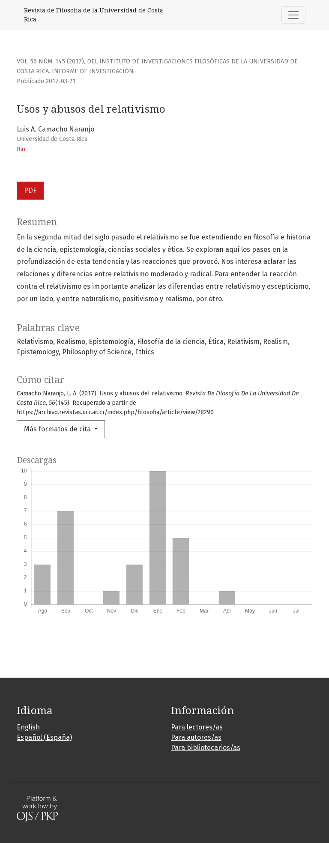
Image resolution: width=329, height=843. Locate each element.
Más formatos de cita (58, 429)
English (28, 727)
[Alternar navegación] (293, 15)
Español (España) (44, 737)
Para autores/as (196, 737)
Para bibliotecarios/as (205, 748)
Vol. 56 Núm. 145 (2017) (50, 61)
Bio (21, 149)
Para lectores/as (197, 727)
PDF (30, 190)
